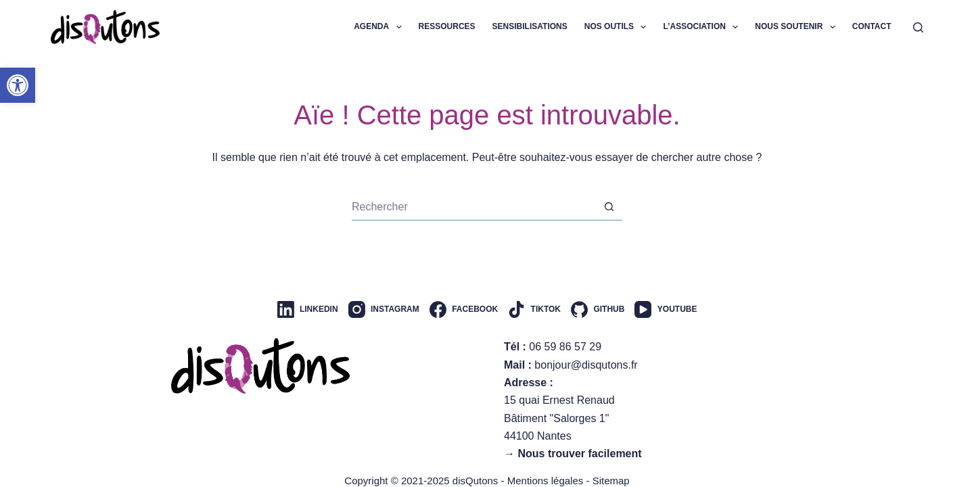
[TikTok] (534, 309)
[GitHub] (597, 309)
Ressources (447, 26)
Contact (871, 26)
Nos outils (618, 27)
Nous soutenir (797, 27)
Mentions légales (545, 480)
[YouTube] (665, 309)
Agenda (380, 27)
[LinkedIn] (307, 309)
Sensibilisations (529, 26)
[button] (17, 85)
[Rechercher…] (473, 207)
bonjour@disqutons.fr (585, 365)
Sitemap (611, 480)
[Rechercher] (918, 27)
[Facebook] (464, 309)
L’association (703, 27)
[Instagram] (383, 309)
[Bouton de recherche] (608, 207)
